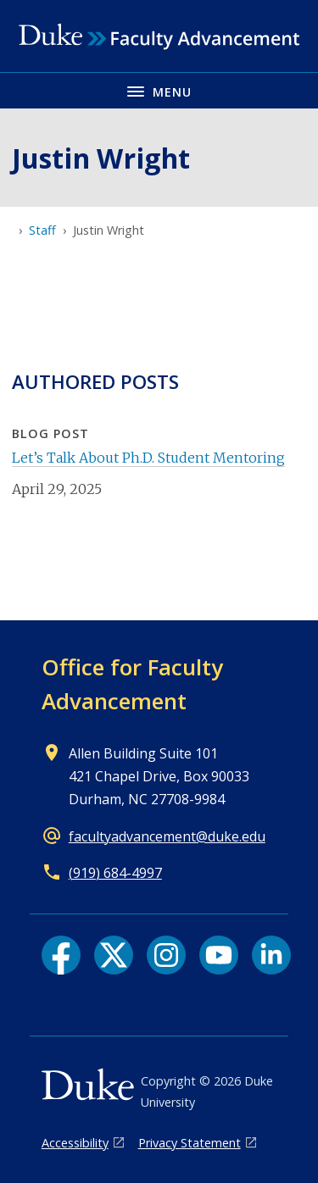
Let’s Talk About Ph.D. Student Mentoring (148, 457)
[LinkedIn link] (271, 955)
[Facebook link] (61, 955)
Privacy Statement (189, 1143)
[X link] (113, 955)
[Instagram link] (166, 955)
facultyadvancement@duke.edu (167, 836)
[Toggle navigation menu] (159, 90)
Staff (42, 230)
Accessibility (75, 1143)
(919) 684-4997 (115, 873)
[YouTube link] (218, 955)
